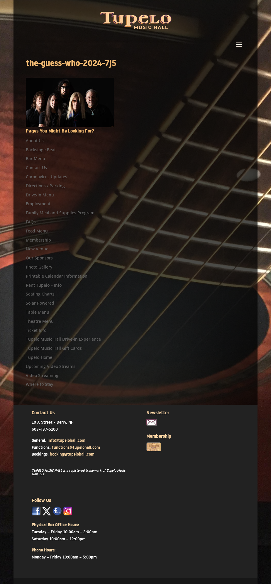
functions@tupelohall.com (76, 447)
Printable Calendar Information (56, 276)
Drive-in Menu (40, 195)
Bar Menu (35, 158)
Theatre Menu (40, 321)
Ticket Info (36, 330)
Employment (38, 203)
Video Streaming (42, 375)
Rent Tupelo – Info (44, 285)
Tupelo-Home (39, 357)
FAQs (31, 222)
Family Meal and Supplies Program (60, 212)
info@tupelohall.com (66, 440)
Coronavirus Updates (46, 176)
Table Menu (37, 312)
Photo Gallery (39, 267)
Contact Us (36, 167)
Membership (38, 240)
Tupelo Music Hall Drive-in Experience (63, 339)
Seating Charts (40, 294)
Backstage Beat (41, 149)
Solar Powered (40, 303)
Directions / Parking (45, 186)
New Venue (37, 249)
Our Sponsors (39, 258)
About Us (35, 140)
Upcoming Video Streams (50, 366)
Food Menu (37, 231)
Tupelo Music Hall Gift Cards (54, 348)
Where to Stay (39, 384)
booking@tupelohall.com (72, 454)
